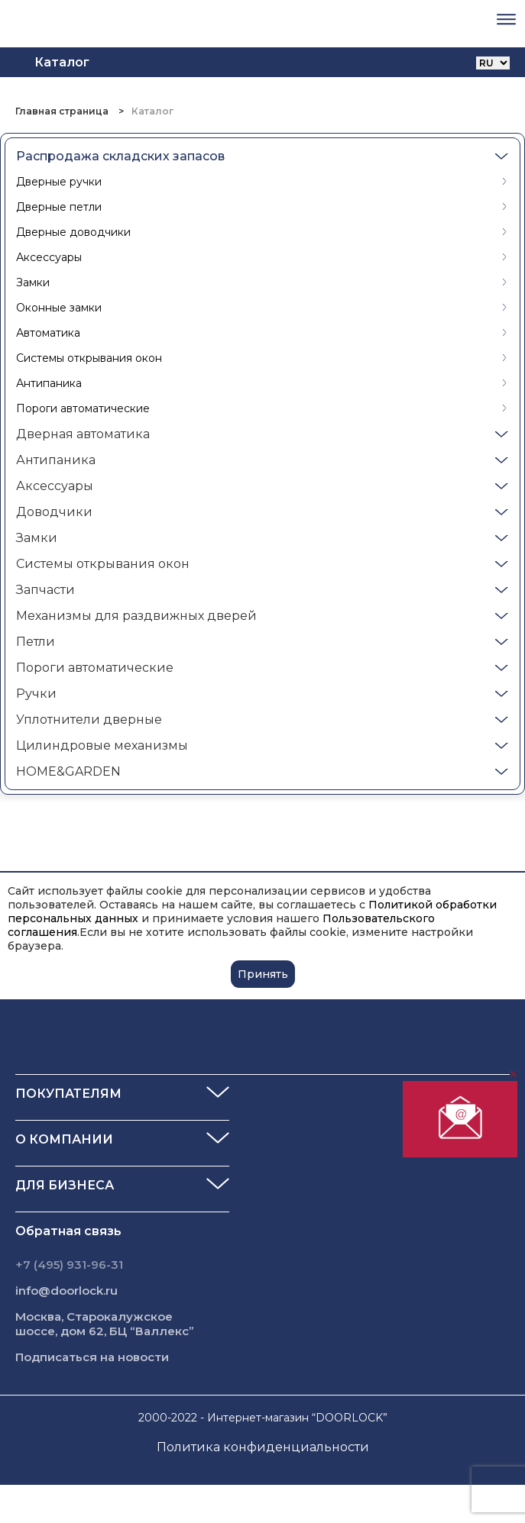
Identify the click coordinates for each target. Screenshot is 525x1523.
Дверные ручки (59, 182)
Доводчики (54, 512)
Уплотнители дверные (89, 719)
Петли (35, 641)
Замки (33, 282)
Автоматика (48, 333)
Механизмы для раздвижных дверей (136, 615)
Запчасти (45, 589)
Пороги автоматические (83, 408)
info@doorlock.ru (66, 1290)
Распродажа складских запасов (120, 156)
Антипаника (49, 383)
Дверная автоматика (83, 434)
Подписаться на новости (92, 1357)
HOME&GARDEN (68, 771)
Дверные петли (59, 207)
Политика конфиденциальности (263, 1447)
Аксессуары (49, 257)
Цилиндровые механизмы (102, 745)
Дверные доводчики (73, 232)
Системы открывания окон (89, 358)
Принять (263, 974)
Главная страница (63, 111)
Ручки (36, 693)
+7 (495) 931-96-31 (69, 1264)
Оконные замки (59, 308)
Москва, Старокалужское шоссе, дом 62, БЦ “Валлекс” (104, 1323)
